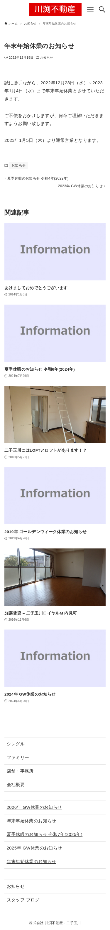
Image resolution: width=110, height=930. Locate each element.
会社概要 (16, 784)
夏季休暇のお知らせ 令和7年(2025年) (45, 834)
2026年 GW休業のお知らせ (34, 807)
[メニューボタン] (90, 9)
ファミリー (18, 757)
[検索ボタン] (102, 9)
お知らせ (46, 57)
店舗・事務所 (20, 770)
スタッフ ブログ (23, 899)
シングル (16, 743)
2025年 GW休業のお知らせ (34, 847)
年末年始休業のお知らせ (31, 820)
